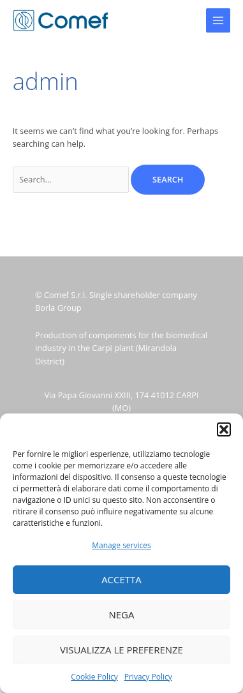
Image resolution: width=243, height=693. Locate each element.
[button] (223, 429)
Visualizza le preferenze (121, 649)
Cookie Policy (94, 676)
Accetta (121, 579)
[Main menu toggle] (218, 20)
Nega (121, 614)
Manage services (121, 545)
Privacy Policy (148, 676)
